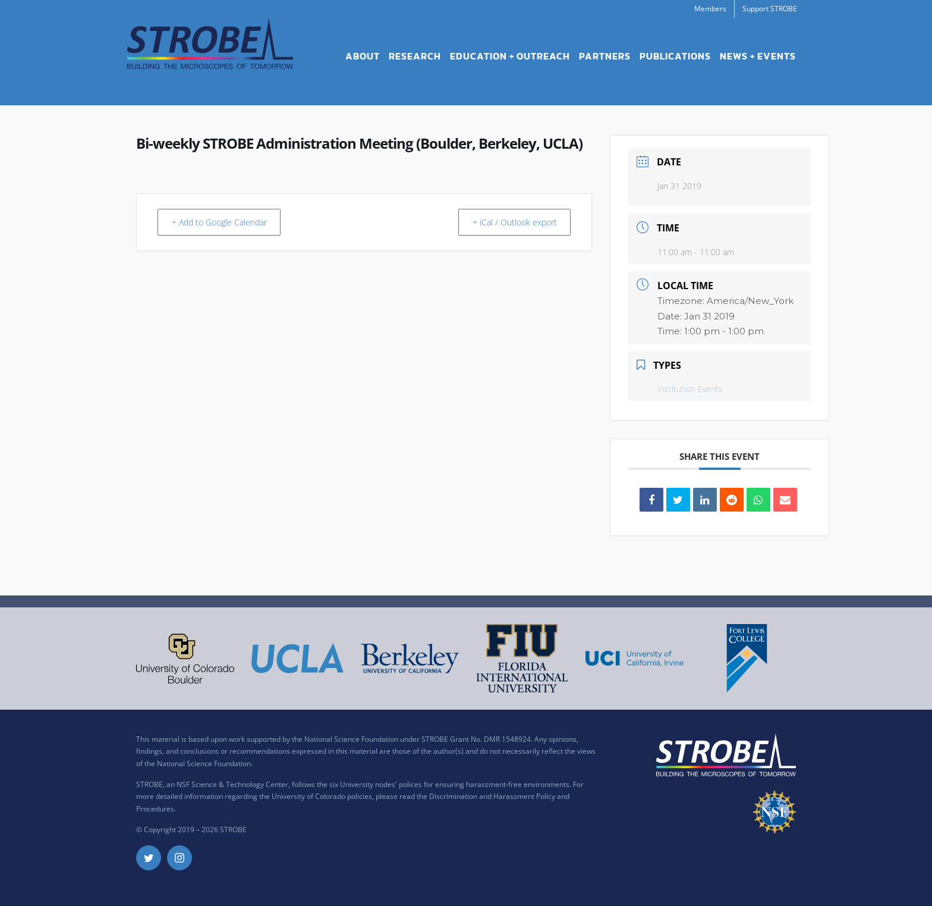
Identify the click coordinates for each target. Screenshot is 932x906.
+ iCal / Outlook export (508, 222)
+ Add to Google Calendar (226, 222)
